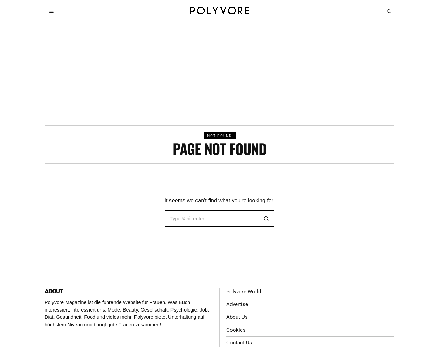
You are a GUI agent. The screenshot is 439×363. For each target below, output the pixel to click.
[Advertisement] (219, 74)
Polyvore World (244, 291)
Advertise (237, 304)
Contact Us (239, 342)
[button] (266, 218)
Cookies (236, 329)
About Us (237, 317)
